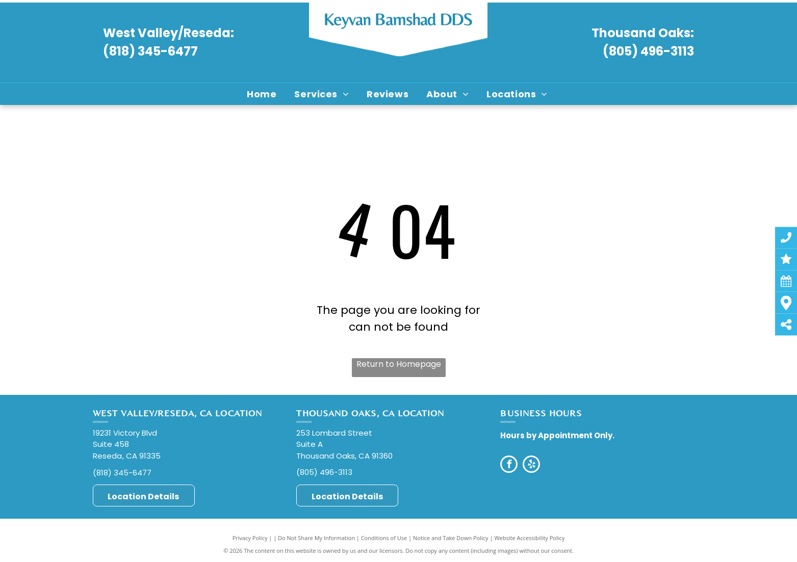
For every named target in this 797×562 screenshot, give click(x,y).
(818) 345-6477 (150, 51)
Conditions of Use (384, 538)
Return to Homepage (398, 364)
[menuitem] (263, 94)
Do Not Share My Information (316, 538)
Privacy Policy (250, 538)
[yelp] (531, 465)
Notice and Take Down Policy (451, 538)
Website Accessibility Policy (529, 538)
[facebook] (509, 465)
